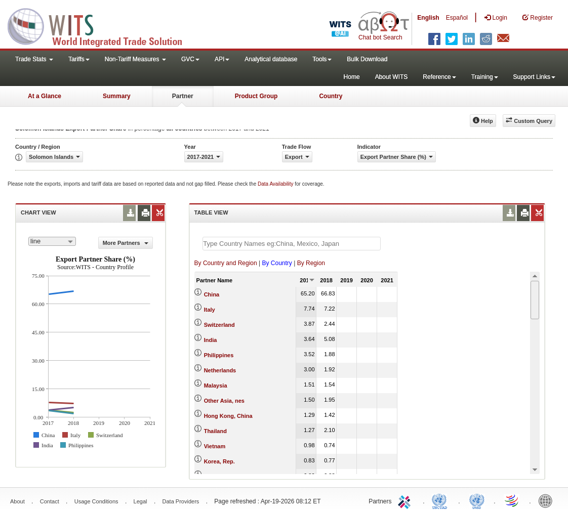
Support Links (534, 76)
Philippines (219, 355)
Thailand (215, 431)
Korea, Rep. (219, 461)
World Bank (548, 500)
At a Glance (44, 96)
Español (457, 17)
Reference (439, 76)
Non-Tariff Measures (135, 59)
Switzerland (219, 325)
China (212, 294)
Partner (182, 96)
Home (352, 76)
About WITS (391, 76)
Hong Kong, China (228, 416)
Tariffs (79, 59)
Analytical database (271, 59)
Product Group (256, 96)
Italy (209, 310)
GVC (190, 59)
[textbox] (291, 243)
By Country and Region (225, 263)
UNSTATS (477, 500)
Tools (322, 59)
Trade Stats (34, 59)
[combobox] (52, 241)
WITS (101, 25)
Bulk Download (367, 59)
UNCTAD (441, 500)
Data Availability (276, 184)
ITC (406, 500)
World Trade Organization (512, 500)
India (210, 340)
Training (484, 76)
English (428, 17)
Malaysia (215, 385)
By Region (311, 263)
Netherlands (220, 370)
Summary (117, 96)
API (222, 59)
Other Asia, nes (224, 401)
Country (330, 96)
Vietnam (215, 446)
